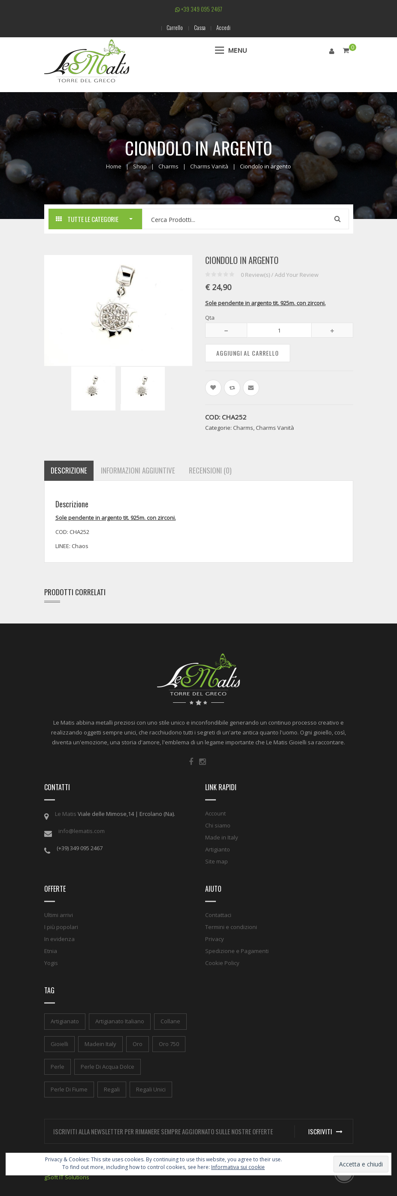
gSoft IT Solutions (66, 1177)
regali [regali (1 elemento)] (112, 1089)
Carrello (173, 27)
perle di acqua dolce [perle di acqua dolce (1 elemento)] (107, 1066)
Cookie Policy (222, 963)
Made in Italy (221, 837)
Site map (216, 861)
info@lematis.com (81, 831)
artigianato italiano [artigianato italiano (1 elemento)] (119, 1021)
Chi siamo (217, 825)
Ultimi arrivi (58, 915)
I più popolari (61, 927)
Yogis (51, 963)
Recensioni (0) (210, 470)
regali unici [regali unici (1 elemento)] (151, 1089)
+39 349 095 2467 (198, 9)
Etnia (50, 951)
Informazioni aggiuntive (138, 470)
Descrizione (69, 470)
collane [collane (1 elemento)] (170, 1021)
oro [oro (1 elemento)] (137, 1043)
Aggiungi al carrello (247, 352)
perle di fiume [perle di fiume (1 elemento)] (69, 1089)
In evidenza (59, 939)
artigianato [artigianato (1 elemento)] (65, 1021)
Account (215, 813)
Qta (210, 317)
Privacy (214, 939)
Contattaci (218, 915)
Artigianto (217, 849)
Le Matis (65, 814)
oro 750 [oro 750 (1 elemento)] (169, 1043)
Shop (140, 166)
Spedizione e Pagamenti (237, 951)
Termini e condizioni (231, 927)
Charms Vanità (209, 166)
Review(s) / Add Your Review (279, 274)
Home (113, 166)
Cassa (200, 27)
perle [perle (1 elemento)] (57, 1066)
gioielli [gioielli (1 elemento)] (59, 1043)
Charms (168, 166)
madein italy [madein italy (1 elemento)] (100, 1043)
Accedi (225, 27)
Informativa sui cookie (238, 1167)
